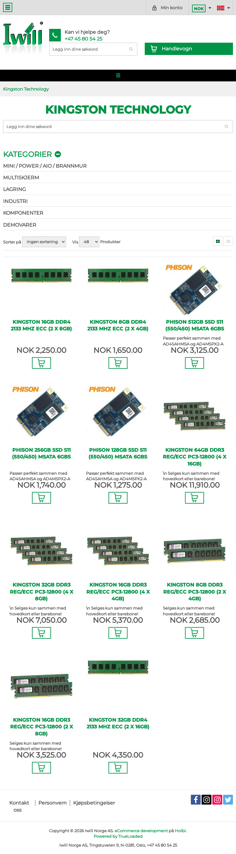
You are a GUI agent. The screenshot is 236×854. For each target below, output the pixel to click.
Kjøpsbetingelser (94, 803)
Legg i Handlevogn (41, 363)
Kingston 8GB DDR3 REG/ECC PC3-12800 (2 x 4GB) (194, 592)
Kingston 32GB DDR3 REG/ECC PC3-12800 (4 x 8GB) (41, 592)
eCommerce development (141, 830)
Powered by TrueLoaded (118, 836)
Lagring (14, 189)
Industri (15, 201)
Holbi (180, 830)
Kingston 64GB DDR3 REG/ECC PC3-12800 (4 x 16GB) (194, 457)
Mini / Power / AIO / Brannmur (45, 166)
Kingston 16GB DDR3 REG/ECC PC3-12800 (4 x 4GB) (118, 592)
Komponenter (23, 213)
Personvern (52, 803)
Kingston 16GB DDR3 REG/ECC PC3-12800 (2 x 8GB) (41, 727)
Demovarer (19, 225)
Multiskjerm (21, 178)
